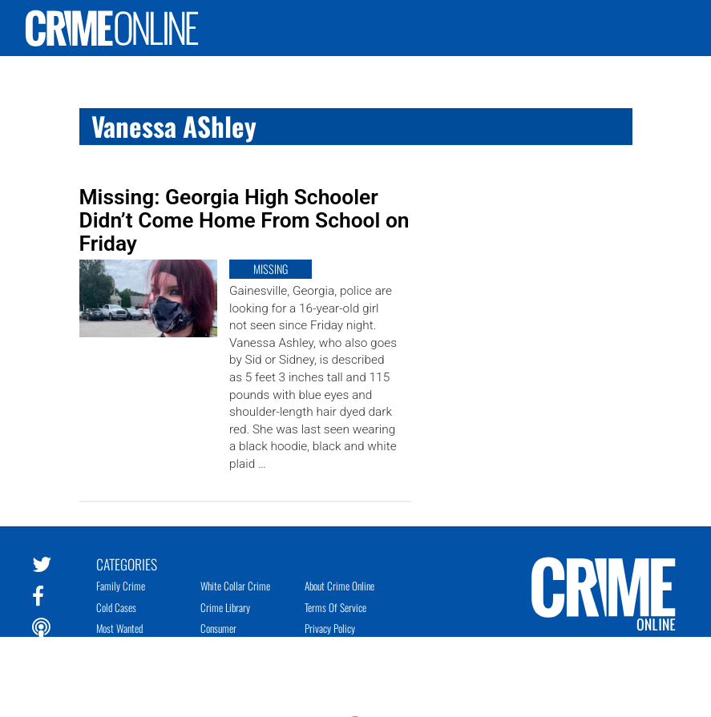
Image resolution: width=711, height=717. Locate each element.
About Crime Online (339, 586)
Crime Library (225, 607)
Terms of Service (335, 607)
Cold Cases (116, 607)
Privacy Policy (330, 628)
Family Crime (120, 586)
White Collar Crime (235, 586)
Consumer (218, 628)
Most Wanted (119, 628)
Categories (126, 563)
